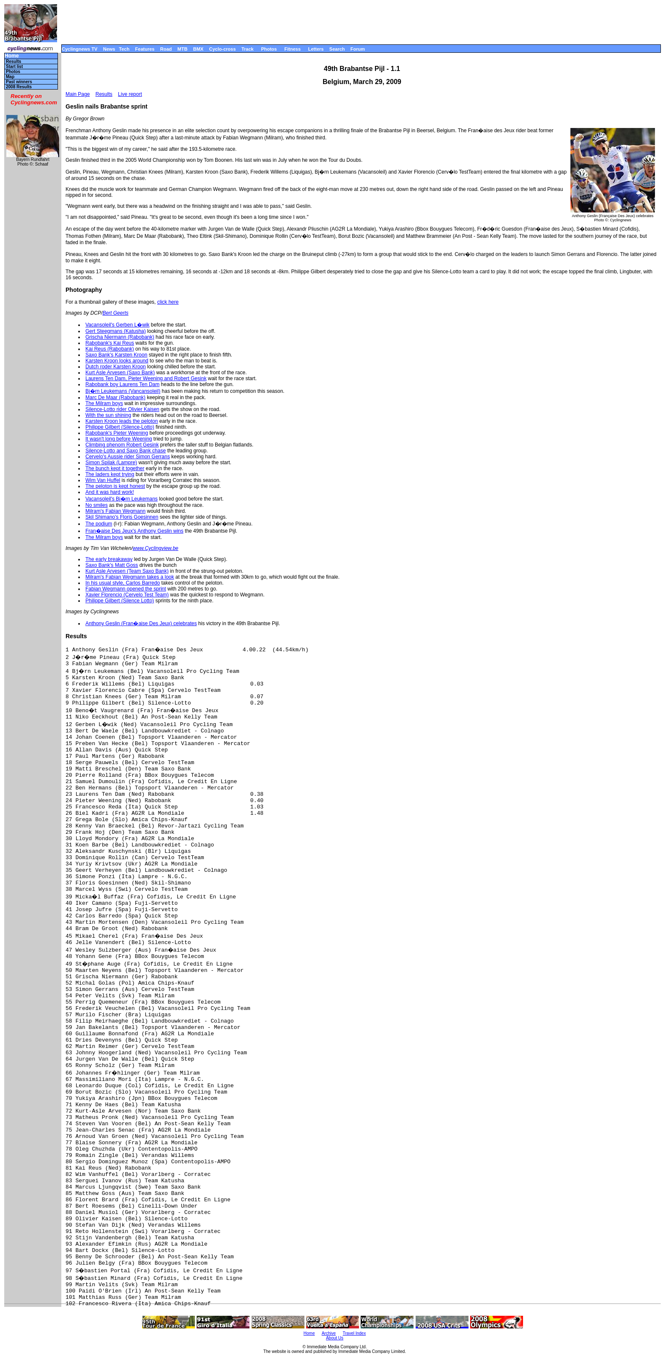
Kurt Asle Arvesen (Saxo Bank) (120, 373)
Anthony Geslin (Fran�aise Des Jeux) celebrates (141, 623)
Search (337, 49)
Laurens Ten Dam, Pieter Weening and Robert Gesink (145, 378)
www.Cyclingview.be (155, 548)
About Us (334, 1338)
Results (13, 61)
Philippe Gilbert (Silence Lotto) (119, 601)
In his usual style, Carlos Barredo (122, 583)
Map (10, 76)
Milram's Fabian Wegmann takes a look (129, 577)
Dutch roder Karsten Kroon (115, 367)
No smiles (96, 505)
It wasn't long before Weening (118, 439)
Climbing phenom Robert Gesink (122, 445)
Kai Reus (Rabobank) (109, 349)
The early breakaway (108, 559)
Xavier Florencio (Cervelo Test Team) (127, 595)
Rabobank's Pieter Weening (116, 433)
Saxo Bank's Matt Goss (111, 565)
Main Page (78, 94)
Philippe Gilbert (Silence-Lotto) (119, 427)
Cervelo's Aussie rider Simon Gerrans (127, 457)
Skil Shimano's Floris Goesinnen (121, 517)
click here (168, 302)
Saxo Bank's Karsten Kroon (116, 355)
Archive (329, 1333)
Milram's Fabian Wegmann (115, 511)
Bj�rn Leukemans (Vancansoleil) (122, 391)
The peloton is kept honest (115, 486)
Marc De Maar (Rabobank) (115, 397)
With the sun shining (108, 415)
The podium (98, 524)
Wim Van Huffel (102, 480)
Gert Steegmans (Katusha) (115, 331)
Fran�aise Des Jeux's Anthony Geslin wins (134, 531)
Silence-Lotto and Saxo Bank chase (125, 451)
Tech (124, 49)
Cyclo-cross (222, 49)
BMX (198, 49)
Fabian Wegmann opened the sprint (125, 589)
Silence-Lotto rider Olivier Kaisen (122, 409)
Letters (316, 49)
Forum (358, 49)
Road (166, 49)
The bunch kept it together (114, 468)
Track (247, 49)
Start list (14, 66)
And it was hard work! (109, 492)
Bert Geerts (115, 313)
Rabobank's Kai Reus (109, 343)
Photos (269, 49)
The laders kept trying (109, 474)
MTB (183, 49)
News (109, 49)
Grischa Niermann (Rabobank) (119, 337)
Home (12, 56)
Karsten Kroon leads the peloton (121, 421)
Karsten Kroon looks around (116, 361)
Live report (130, 94)
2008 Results (19, 86)
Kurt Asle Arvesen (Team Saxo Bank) (127, 571)
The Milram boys (104, 403)
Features (145, 49)
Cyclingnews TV (79, 49)
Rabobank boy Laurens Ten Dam (122, 384)
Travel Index (354, 1333)
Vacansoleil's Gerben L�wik (117, 325)
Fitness (292, 49)
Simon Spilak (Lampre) (111, 462)
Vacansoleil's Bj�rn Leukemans (121, 499)
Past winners (19, 81)
